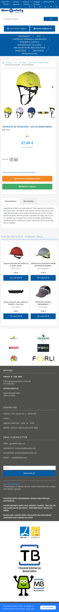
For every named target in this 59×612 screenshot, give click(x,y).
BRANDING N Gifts (29, 53)
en (40, 7)
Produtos (26, 2)
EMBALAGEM (20, 50)
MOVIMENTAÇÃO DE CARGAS (29, 45)
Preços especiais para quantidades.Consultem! (19, 172)
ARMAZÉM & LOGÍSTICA (29, 42)
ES (45, 7)
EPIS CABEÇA (23, 63)
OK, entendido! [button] (48, 607)
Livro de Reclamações (11, 484)
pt (56, 7)
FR (51, 7)
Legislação (16, 4)
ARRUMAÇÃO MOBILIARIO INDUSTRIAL (30, 48)
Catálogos (36, 2)
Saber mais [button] (30, 609)
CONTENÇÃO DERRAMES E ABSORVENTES (29, 39)
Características (11, 201)
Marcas (6, 4)
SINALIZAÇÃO (38, 50)
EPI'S (39, 36)
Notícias (26, 4)
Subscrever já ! (29, 473)
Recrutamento (49, 2)
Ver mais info (16, 278)
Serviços (16, 2)
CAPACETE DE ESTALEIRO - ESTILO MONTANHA (19, 65)
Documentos (29, 201)
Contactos (36, 4)
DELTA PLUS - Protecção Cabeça (38, 63)
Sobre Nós (5, 2)
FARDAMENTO (24, 36)
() (42, 28)
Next (51, 89)
